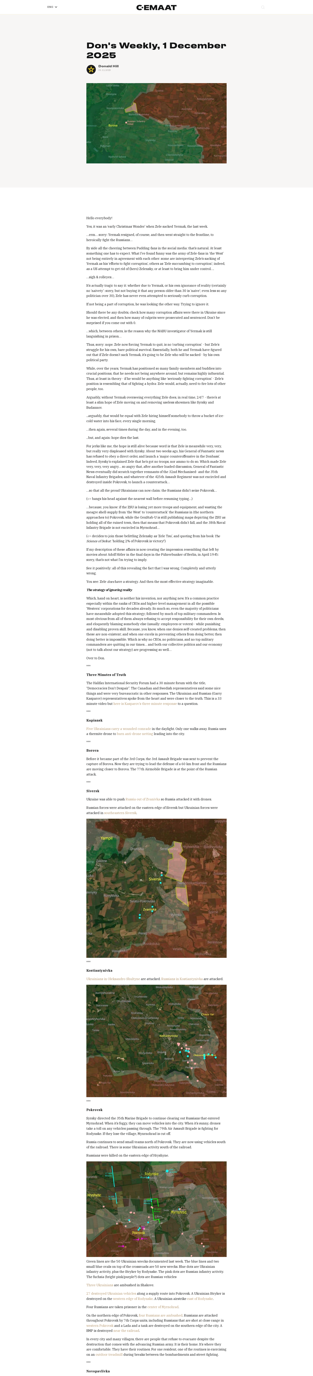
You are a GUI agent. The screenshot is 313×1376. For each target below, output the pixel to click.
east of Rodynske (199, 1299)
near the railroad (126, 1331)
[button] (52, 7)
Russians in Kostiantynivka (182, 979)
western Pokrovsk (99, 1326)
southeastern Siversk (119, 813)
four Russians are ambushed (160, 1315)
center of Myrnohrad (163, 1307)
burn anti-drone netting (134, 734)
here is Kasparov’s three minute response (145, 704)
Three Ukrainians (99, 1285)
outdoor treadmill (109, 1355)
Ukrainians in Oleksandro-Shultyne (113, 979)
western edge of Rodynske (132, 1299)
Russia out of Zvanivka (142, 799)
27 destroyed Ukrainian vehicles (111, 1293)
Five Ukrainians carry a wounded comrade (118, 729)
